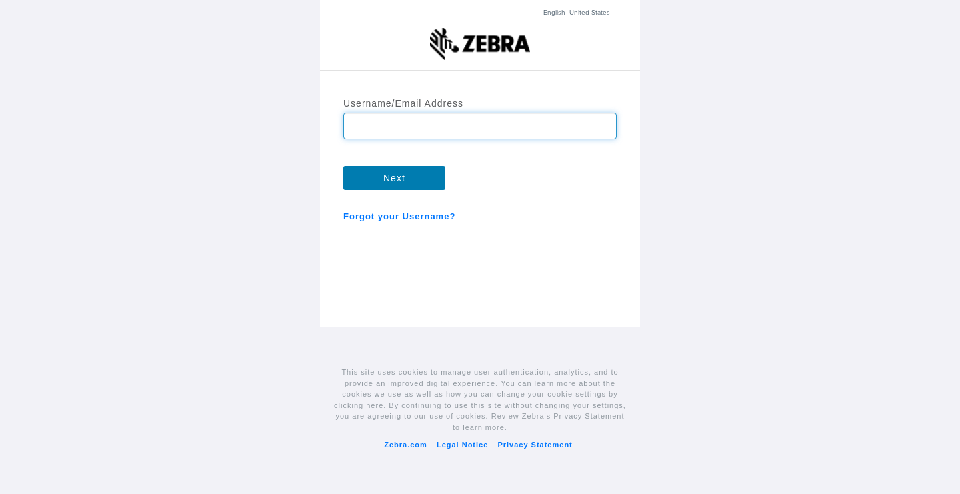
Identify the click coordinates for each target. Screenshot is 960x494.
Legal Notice (462, 445)
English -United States (576, 12)
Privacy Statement (534, 445)
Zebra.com (405, 445)
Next (394, 178)
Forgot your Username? (399, 216)
